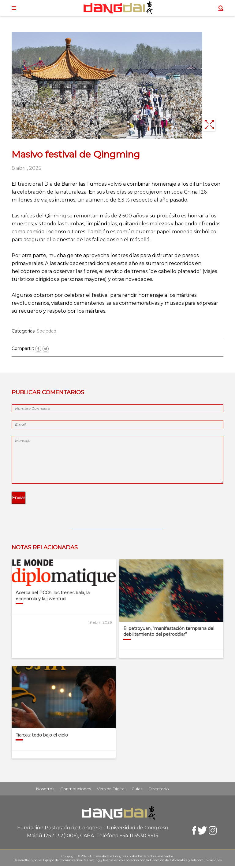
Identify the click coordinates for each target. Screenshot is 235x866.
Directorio (158, 788)
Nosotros (45, 788)
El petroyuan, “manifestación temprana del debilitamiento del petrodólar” (168, 631)
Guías (137, 788)
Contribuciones (75, 788)
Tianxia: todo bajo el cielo (42, 735)
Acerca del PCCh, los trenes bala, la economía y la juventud (53, 596)
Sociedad (46, 331)
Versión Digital (111, 788)
